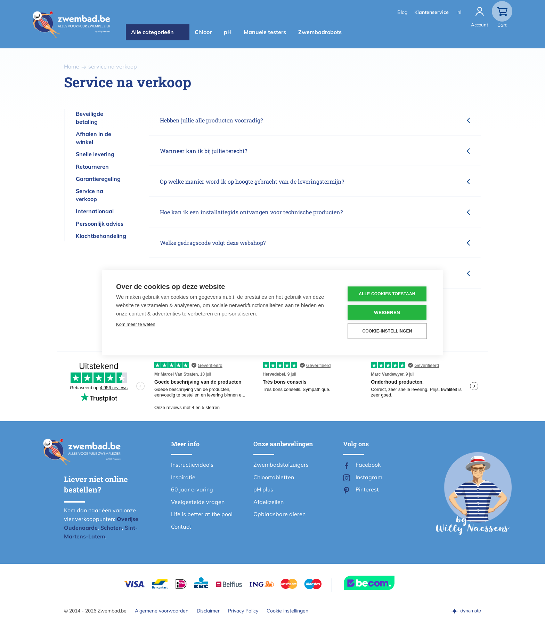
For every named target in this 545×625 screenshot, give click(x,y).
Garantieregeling (98, 178)
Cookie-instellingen (387, 331)
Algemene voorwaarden (161, 611)
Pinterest (367, 489)
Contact (181, 526)
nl (459, 12)
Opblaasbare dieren (279, 514)
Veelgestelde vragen (198, 501)
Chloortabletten (273, 477)
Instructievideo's (192, 464)
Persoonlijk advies (99, 223)
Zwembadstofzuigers (281, 464)
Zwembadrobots (320, 32)
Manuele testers (265, 32)
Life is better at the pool (202, 514)
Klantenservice (431, 12)
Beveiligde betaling (89, 117)
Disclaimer (208, 611)
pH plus (263, 489)
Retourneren (92, 166)
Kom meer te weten (135, 324)
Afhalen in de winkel (93, 137)
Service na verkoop (89, 194)
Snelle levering (95, 154)
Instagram (369, 477)
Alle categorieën (152, 32)
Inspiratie (183, 477)
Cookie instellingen (287, 611)
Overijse (127, 518)
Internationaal (95, 211)
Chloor (203, 32)
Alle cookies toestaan (387, 293)
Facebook (368, 464)
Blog (402, 12)
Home (71, 66)
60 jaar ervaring (192, 489)
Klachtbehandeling (101, 235)
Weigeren (387, 312)
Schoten (111, 527)
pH (227, 32)
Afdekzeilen (268, 501)
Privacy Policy (243, 611)
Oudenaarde (81, 527)
